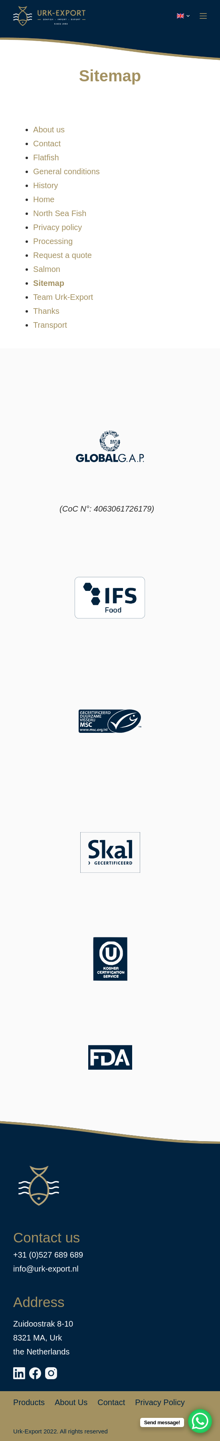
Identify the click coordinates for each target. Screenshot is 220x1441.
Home (43, 199)
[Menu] (203, 16)
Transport (50, 325)
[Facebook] (35, 1373)
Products (29, 1402)
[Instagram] (51, 1373)
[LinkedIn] (19, 1373)
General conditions (66, 171)
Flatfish (46, 157)
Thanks (46, 311)
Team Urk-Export (63, 297)
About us (49, 129)
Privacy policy (57, 227)
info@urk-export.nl (46, 1268)
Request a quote (62, 255)
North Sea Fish (59, 213)
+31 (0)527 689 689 (48, 1254)
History (45, 185)
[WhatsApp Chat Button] (200, 1421)
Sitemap (48, 283)
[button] (183, 16)
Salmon (46, 269)
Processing (53, 241)
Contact (47, 143)
